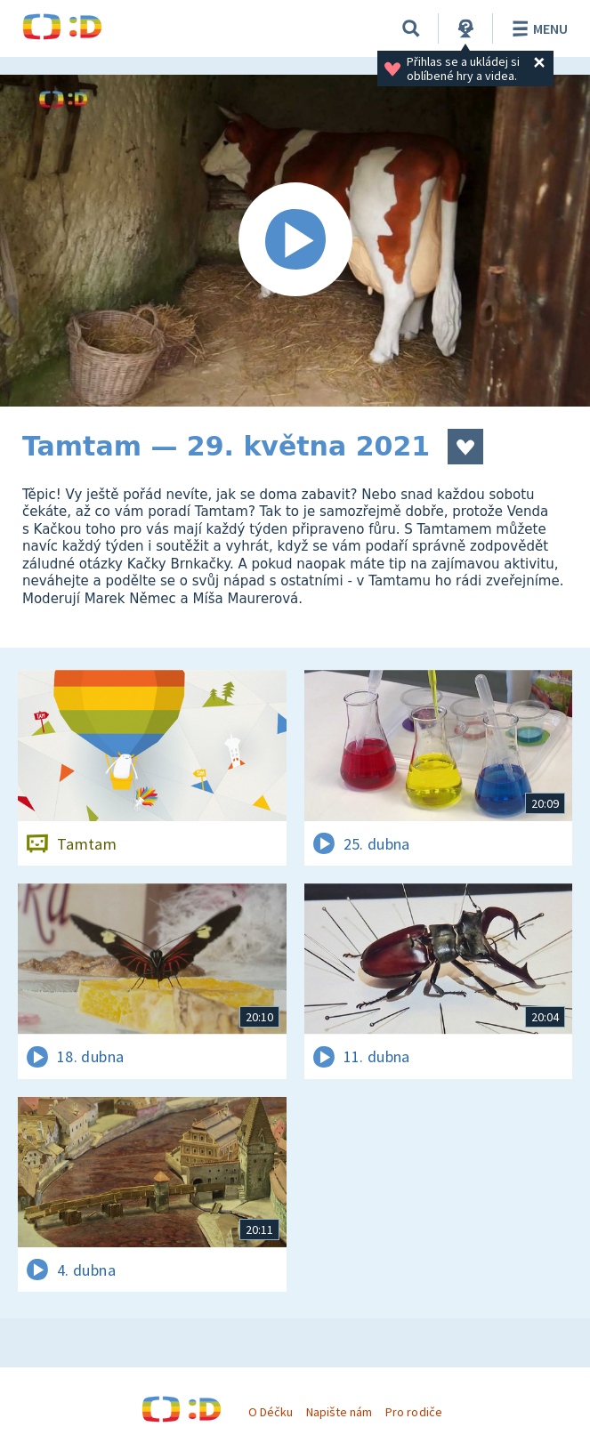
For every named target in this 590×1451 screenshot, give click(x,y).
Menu (537, 28)
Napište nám (339, 1412)
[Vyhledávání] (411, 28)
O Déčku (270, 1412)
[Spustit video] (295, 241)
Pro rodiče (413, 1412)
